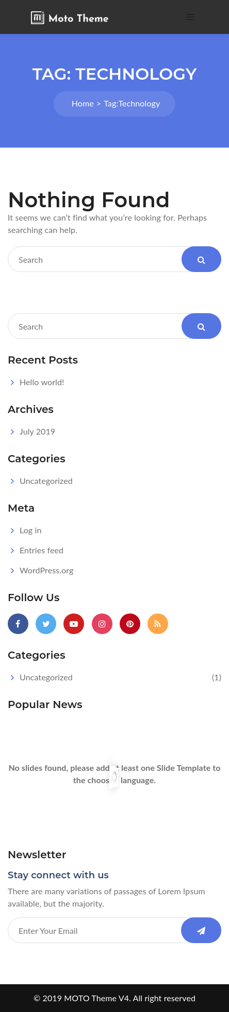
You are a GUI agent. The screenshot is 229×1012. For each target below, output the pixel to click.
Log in (30, 530)
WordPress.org (46, 570)
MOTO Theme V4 (96, 998)
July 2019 (37, 431)
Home (83, 103)
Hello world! (42, 382)
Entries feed (41, 550)
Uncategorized (46, 480)
